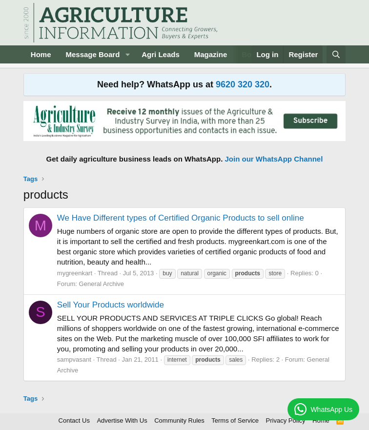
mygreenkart (74, 273)
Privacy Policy (286, 420)
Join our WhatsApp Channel (274, 159)
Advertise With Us (122, 420)
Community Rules (179, 420)
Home (41, 54)
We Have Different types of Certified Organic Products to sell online (180, 218)
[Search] (336, 54)
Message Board (92, 54)
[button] (127, 54)
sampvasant (74, 359)
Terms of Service (235, 420)
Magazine (210, 54)
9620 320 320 (242, 84)
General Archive (101, 283)
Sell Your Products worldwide (110, 304)
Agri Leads (161, 54)
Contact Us (74, 420)
